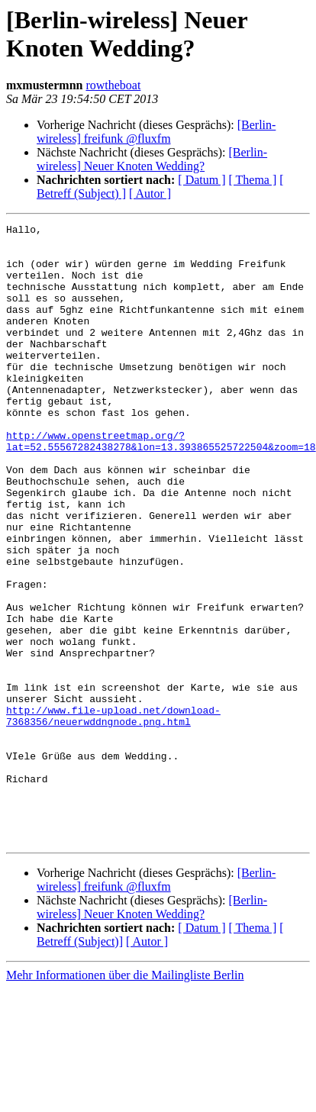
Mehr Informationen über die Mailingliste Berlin (124, 1098)
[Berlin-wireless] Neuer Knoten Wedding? (152, 159)
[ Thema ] (253, 179)
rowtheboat (112, 85)
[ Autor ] (150, 193)
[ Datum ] (201, 179)
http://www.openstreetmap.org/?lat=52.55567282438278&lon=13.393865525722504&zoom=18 (161, 485)
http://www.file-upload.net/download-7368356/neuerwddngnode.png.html (113, 815)
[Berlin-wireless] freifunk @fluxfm (156, 131)
